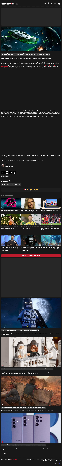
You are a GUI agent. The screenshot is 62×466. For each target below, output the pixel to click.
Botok (3, 184)
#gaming (2, 176)
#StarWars (6, 176)
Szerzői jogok (36, 459)
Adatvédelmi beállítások (53, 459)
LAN (8, 184)
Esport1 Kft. (14, 459)
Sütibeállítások (45, 460)
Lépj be (24, 256)
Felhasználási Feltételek (55, 460)
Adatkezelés (43, 459)
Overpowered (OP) (16, 184)
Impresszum (28, 459)
